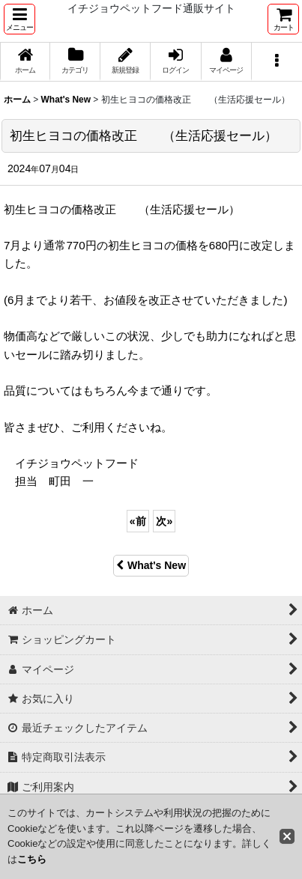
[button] (19, 19)
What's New (151, 565)
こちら (31, 859)
